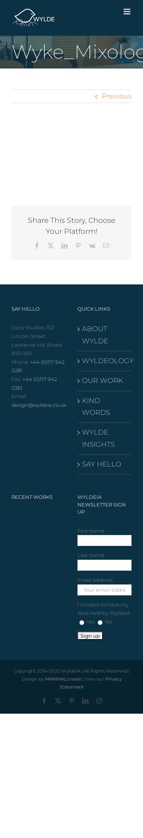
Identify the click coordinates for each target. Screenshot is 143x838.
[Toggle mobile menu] (128, 12)
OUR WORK (102, 380)
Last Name (90, 555)
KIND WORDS (96, 407)
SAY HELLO (101, 464)
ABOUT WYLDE (95, 335)
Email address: (95, 580)
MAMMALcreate (63, 679)
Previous (117, 96)
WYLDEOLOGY (105, 361)
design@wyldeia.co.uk (38, 405)
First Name (90, 531)
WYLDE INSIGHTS (98, 438)
